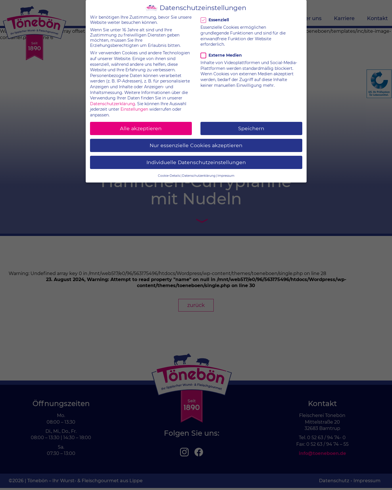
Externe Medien (221, 51)
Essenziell (215, 16)
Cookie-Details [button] (169, 172)
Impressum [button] (225, 172)
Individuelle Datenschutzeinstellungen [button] (196, 158)
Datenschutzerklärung (112, 100)
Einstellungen (134, 105)
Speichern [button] (251, 125)
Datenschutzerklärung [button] (198, 172)
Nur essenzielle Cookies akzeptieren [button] (196, 142)
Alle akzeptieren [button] (141, 125)
